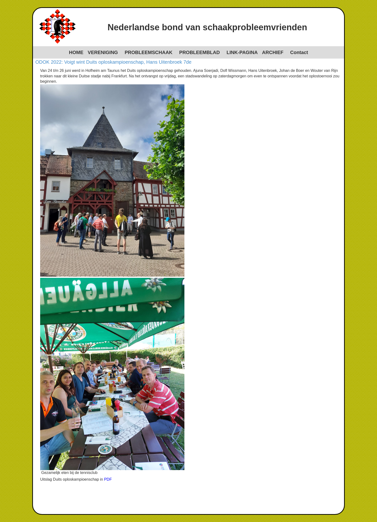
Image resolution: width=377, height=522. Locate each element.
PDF (108, 479)
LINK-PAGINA (242, 52)
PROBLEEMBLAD (199, 52)
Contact (299, 52)
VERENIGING (103, 52)
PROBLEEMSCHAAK (148, 52)
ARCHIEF (272, 52)
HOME (76, 52)
